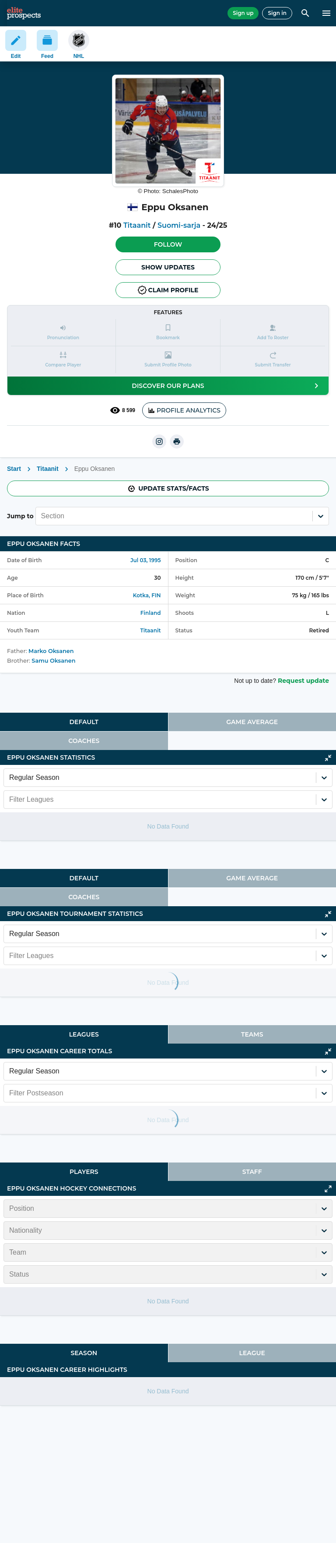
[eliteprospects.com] (24, 13)
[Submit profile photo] (168, 359)
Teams (252, 1034)
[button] (168, 244)
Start (14, 468)
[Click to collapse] (328, 758)
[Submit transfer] (272, 359)
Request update (303, 681)
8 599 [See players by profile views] (122, 410)
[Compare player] (63, 359)
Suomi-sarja (179, 225)
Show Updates (168, 267)
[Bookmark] (168, 332)
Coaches (83, 741)
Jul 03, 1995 (145, 560)
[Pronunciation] (63, 332)
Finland (150, 613)
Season (83, 1353)
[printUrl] (177, 441)
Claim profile (168, 290)
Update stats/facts (168, 488)
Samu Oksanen (53, 660)
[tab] (84, 722)
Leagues (84, 1034)
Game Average (252, 722)
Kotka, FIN (147, 595)
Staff (252, 1172)
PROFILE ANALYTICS (184, 410)
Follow (168, 244)
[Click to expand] (328, 1189)
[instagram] (159, 441)
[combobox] (42, 516)
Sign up (243, 13)
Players (84, 1172)
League (252, 1353)
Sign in (277, 13)
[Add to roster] (272, 332)
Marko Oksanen (51, 651)
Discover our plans (227, 385)
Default (83, 722)
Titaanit (137, 225)
